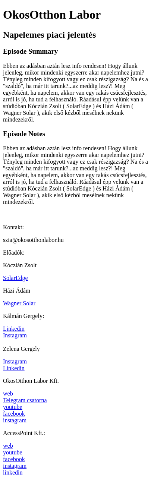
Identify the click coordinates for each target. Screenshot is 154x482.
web (8, 393)
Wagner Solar (19, 303)
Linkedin (14, 328)
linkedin (12, 472)
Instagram (15, 335)
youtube (12, 407)
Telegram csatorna (25, 400)
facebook (14, 413)
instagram (14, 420)
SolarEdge (15, 278)
